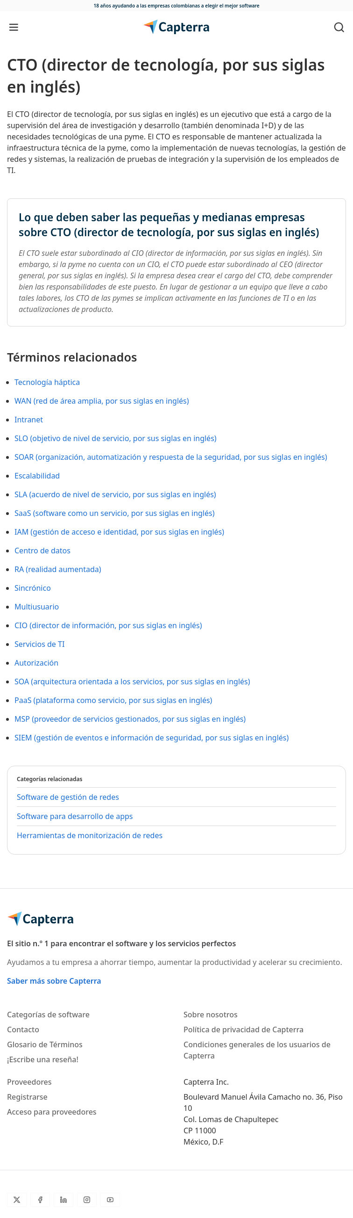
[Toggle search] (339, 27)
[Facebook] (40, 1200)
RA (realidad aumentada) (57, 569)
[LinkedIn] (63, 1200)
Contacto (23, 1029)
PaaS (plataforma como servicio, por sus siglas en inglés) (113, 700)
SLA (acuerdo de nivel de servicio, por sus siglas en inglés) (115, 494)
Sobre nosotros (211, 1014)
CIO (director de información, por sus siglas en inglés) (108, 625)
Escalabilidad (37, 476)
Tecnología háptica (47, 382)
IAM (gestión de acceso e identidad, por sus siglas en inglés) (119, 532)
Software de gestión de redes (68, 797)
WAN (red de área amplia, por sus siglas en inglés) (101, 401)
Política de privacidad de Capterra (244, 1029)
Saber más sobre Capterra (54, 981)
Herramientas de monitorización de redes (89, 835)
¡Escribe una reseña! (42, 1059)
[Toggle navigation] (14, 27)
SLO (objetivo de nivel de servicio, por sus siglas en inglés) (115, 438)
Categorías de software (48, 1014)
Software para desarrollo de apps (75, 816)
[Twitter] (17, 1200)
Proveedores (29, 1082)
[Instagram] (87, 1200)
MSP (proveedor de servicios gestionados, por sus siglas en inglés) (130, 719)
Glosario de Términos (45, 1044)
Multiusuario (36, 607)
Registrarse (27, 1097)
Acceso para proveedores (52, 1112)
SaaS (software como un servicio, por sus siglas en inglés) (114, 513)
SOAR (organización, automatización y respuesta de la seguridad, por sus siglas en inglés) (170, 457)
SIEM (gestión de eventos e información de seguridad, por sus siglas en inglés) (151, 737)
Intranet (28, 419)
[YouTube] (110, 1200)
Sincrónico (32, 588)
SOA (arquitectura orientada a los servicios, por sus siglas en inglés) (132, 681)
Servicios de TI (39, 644)
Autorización (36, 663)
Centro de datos (42, 550)
